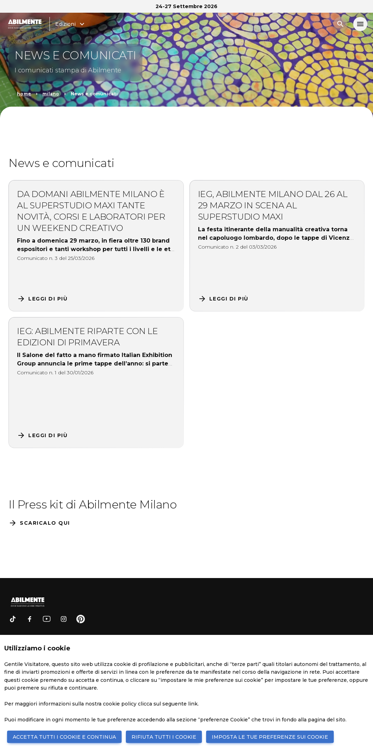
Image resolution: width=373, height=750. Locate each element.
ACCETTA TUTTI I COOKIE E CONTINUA (64, 737)
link (193, 704)
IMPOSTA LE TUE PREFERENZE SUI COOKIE (270, 737)
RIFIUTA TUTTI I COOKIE (164, 737)
